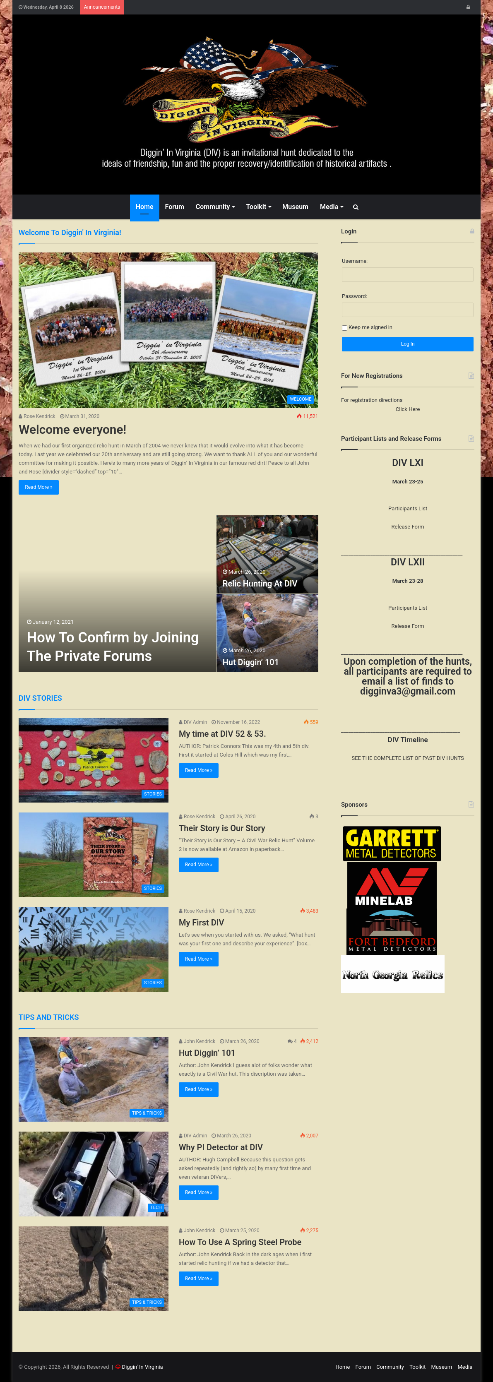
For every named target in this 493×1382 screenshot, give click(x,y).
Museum (295, 207)
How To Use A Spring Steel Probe (240, 1242)
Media (329, 207)
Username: (355, 261)
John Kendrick (197, 1041)
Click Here (408, 409)
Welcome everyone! (73, 429)
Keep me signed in (370, 327)
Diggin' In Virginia (142, 1367)
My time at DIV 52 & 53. (222, 734)
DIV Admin (193, 722)
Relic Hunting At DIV (260, 584)
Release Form (408, 527)
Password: (354, 296)
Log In (408, 344)
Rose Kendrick (37, 416)
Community (213, 207)
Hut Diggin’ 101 (251, 663)
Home (145, 207)
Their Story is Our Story (222, 828)
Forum (174, 207)
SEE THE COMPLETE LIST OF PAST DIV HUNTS (408, 758)
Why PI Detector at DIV (221, 1147)
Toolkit (256, 207)
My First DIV (201, 923)
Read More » (38, 487)
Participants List (407, 508)
